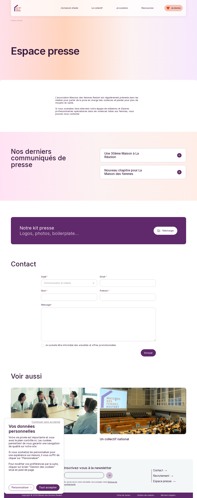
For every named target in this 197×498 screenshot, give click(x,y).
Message (46, 305)
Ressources (147, 8)
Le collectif (97, 8)
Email (102, 277)
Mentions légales (168, 495)
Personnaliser (20, 487)
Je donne (175, 8)
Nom (43, 291)
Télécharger (168, 231)
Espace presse (162, 481)
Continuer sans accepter (46, 421)
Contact (158, 470)
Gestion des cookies (145, 495)
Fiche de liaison (123, 495)
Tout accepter (48, 487)
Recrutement (161, 475)
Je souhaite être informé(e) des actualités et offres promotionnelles (80, 345)
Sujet (43, 277)
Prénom (104, 291)
